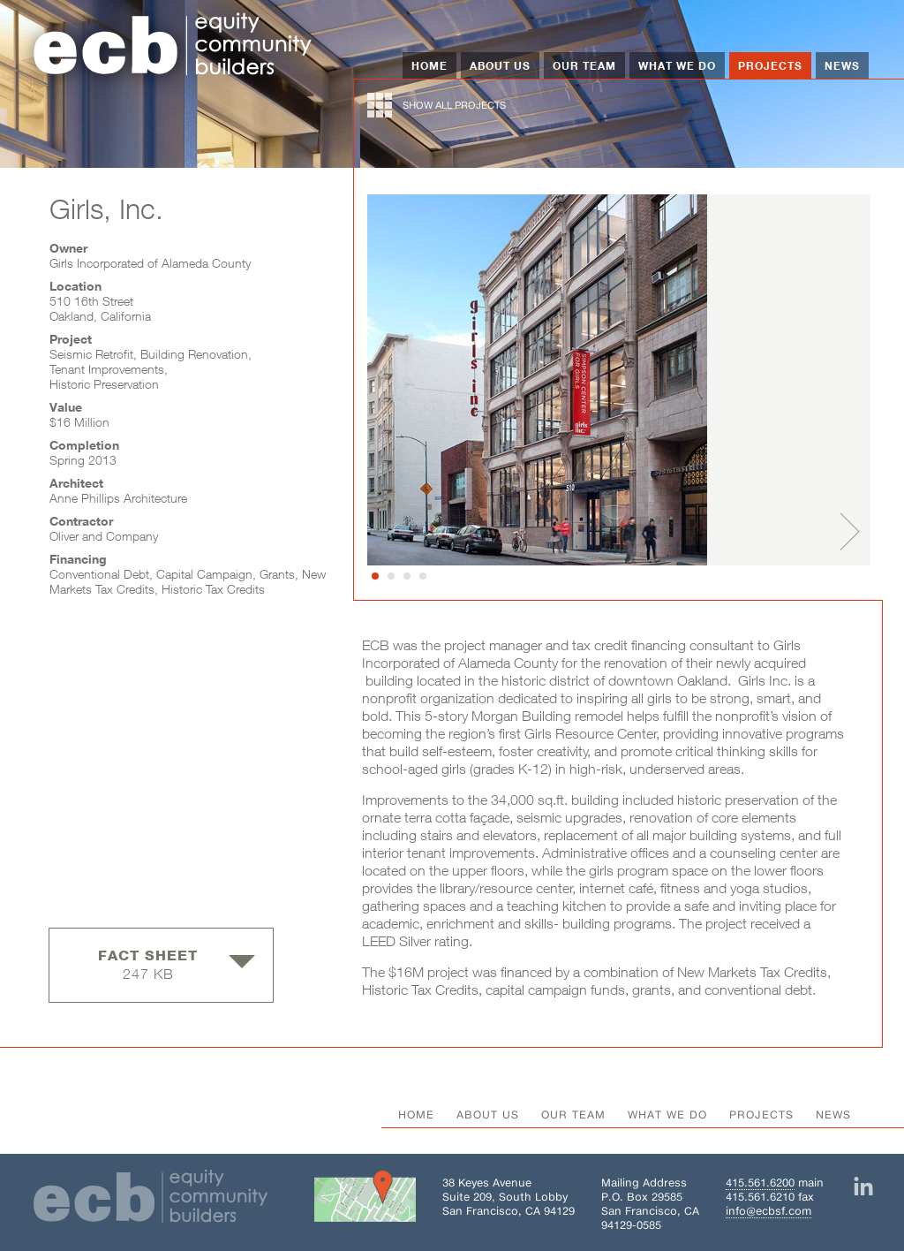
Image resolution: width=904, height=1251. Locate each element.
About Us (500, 65)
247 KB (176, 964)
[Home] (173, 46)
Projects (770, 65)
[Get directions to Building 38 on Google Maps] (365, 1200)
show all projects (436, 105)
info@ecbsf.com (768, 1210)
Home (429, 65)
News (842, 65)
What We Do (677, 65)
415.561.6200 (760, 1182)
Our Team (584, 65)
